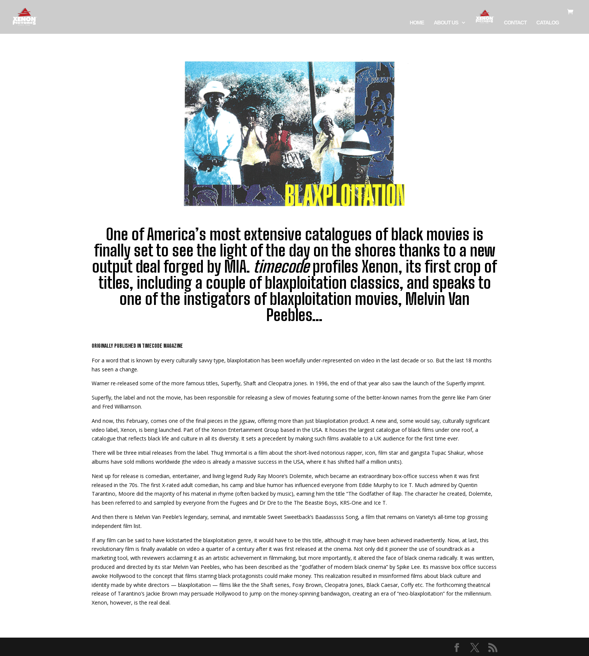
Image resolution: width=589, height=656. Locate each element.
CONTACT (515, 23)
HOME (417, 23)
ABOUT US (446, 23)
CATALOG (547, 23)
